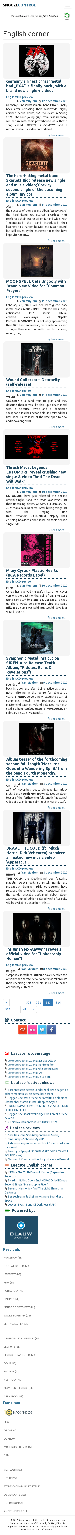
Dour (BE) (10, 1363)
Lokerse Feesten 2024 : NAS (25, 1072)
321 (28, 1002)
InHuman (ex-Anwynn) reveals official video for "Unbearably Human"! (34, 954)
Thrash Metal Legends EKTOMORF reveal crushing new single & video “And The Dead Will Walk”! (36, 474)
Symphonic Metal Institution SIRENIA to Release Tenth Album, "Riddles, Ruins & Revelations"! (32, 665)
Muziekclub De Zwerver (19, 1447)
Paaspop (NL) (12, 1371)
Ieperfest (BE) (12, 1274)
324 (58, 1002)
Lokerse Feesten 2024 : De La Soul (29, 1076)
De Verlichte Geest (16, 1494)
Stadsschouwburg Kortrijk (22, 1486)
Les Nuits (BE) (12, 1346)
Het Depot (10, 1478)
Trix (6, 1455)
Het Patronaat (13, 1503)
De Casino (10, 1430)
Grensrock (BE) (13, 1396)
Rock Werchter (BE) (16, 1266)
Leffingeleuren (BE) (16, 1323)
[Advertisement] (37, 1043)
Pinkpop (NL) (11, 1299)
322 (38, 1002)
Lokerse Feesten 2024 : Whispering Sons (33, 1068)
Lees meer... (58, 135)
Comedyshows (13, 1469)
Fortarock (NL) (13, 1290)
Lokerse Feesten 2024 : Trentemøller (31, 1064)
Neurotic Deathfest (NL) (19, 1307)
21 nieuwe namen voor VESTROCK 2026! (33, 1122)
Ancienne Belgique (16, 1511)
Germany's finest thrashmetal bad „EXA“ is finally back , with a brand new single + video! (36, 86)
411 (25, 1009)
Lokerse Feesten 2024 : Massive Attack (32, 1060)
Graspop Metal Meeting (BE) (22, 1338)
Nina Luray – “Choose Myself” (26, 1139)
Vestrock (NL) (12, 1379)
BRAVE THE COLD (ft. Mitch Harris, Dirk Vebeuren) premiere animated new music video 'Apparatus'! (35, 855)
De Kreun (10, 1438)
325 (7, 1009)
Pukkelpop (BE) (13, 1257)
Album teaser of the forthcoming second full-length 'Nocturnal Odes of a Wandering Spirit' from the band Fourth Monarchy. (36, 766)
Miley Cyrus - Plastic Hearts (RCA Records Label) (32, 572)
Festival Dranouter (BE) (19, 1355)
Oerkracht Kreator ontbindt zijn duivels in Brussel (38, 1159)
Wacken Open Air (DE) (17, 1315)
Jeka (7, 1422)
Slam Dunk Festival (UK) (18, 1388)
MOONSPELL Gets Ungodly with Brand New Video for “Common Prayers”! (36, 286)
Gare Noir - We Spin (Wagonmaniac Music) (33, 1135)
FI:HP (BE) (9, 1282)
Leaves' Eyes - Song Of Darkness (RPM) (32, 1204)
